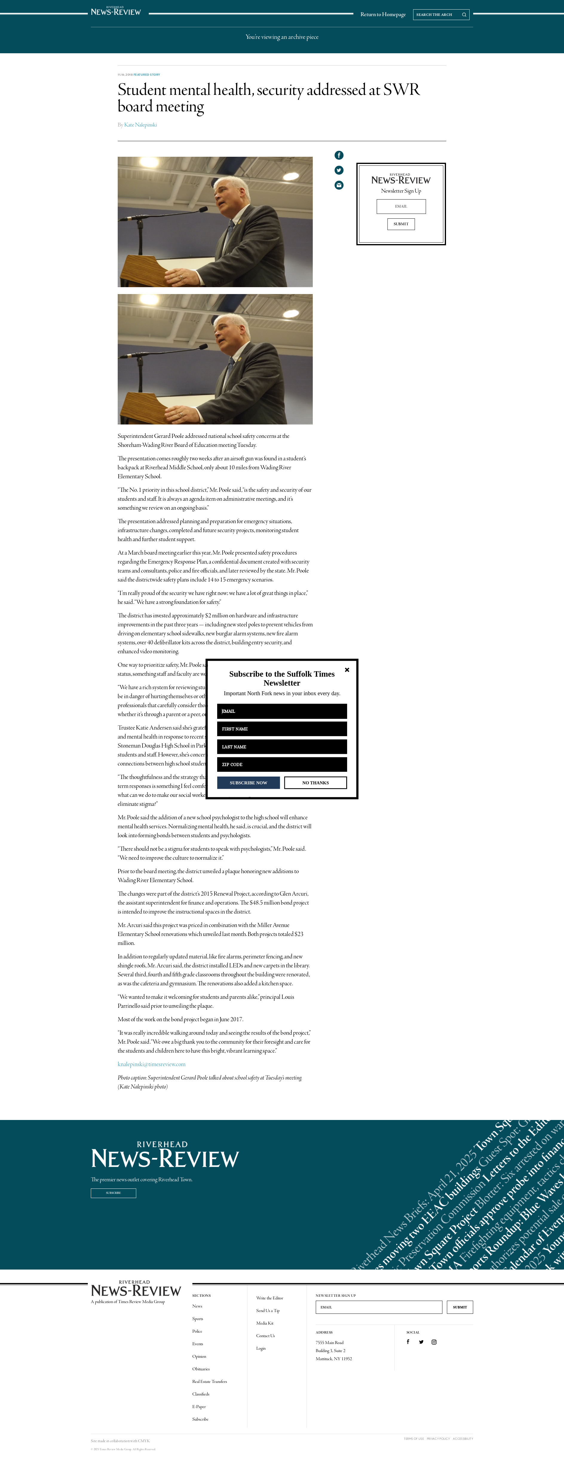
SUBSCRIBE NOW (248, 782)
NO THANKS (315, 782)
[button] (281, 678)
